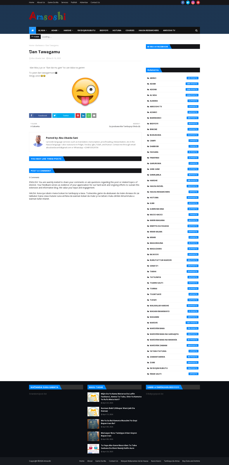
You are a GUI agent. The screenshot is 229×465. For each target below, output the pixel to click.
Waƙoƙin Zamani (174, 345)
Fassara (174, 152)
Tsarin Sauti (174, 283)
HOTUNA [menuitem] (117, 30)
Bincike (174, 129)
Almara (174, 100)
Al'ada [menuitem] (41, 30)
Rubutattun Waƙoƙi (174, 260)
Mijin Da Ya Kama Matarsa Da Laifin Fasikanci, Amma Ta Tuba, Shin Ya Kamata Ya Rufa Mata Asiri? (121, 396)
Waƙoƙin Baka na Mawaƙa (174, 339)
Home (31, 2)
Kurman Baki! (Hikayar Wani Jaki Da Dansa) (118, 409)
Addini (174, 89)
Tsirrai (174, 288)
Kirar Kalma (174, 231)
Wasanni (174, 317)
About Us (41, 2)
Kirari (174, 237)
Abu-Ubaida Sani (38, 58)
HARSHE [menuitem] (67, 30)
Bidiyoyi (174, 123)
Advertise (84, 2)
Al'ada (174, 95)
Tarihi (174, 271)
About (89, 461)
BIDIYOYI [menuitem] (104, 30)
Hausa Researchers (174, 191)
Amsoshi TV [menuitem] (169, 30)
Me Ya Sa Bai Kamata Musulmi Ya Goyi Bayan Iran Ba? (119, 422)
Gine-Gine (174, 169)
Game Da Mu (53, 2)
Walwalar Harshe (174, 305)
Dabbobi (174, 146)
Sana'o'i (174, 265)
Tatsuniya (174, 277)
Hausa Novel (174, 186)
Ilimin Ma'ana (174, 209)
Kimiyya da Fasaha (174, 226)
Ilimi (174, 203)
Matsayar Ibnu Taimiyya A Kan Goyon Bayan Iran (119, 434)
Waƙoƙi (174, 322)
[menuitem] (32, 30)
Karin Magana (174, 220)
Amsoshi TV (174, 106)
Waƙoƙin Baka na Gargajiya (174, 334)
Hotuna (174, 197)
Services (64, 2)
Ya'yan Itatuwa (174, 351)
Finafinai (174, 157)
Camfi (174, 140)
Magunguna (174, 243)
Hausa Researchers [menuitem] (149, 30)
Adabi (174, 83)
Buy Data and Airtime (191, 461)
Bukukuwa (174, 135)
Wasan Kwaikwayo (174, 311)
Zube (174, 362)
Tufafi (174, 300)
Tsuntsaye (174, 294)
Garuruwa (174, 163)
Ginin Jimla (174, 174)
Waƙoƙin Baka (174, 328)
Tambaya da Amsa (171, 461)
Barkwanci (40, 45)
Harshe (174, 180)
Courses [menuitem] (130, 30)
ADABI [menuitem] (54, 30)
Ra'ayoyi (174, 254)
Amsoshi (47, 461)
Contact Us (95, 2)
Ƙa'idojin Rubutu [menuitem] (86, 30)
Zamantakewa (174, 356)
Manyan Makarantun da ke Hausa (134, 461)
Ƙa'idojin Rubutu (174, 368)
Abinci (174, 78)
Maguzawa (174, 248)
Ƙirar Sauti (174, 374)
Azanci (174, 112)
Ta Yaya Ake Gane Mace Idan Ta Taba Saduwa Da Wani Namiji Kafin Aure (119, 447)
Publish (74, 2)
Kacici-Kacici (174, 214)
